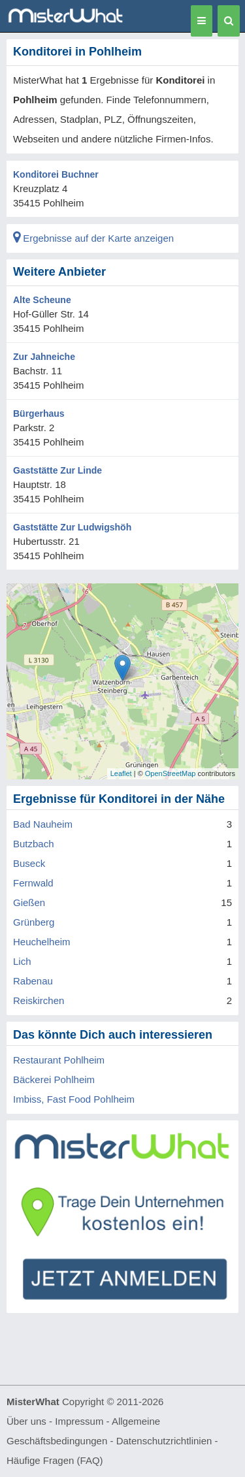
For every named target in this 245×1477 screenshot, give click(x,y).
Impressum (79, 1421)
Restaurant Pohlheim (59, 1059)
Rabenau (33, 980)
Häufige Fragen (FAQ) (55, 1460)
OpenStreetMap (170, 773)
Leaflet (121, 773)
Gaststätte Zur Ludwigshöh (72, 527)
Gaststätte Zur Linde (57, 470)
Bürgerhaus (39, 413)
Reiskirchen (38, 1000)
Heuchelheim (42, 941)
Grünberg (33, 922)
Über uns (26, 1421)
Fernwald (33, 882)
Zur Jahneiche (44, 356)
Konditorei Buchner (56, 174)
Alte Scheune (42, 300)
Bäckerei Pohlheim (54, 1079)
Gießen (29, 902)
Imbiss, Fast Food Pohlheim (74, 1099)
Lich (22, 961)
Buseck (29, 863)
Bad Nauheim (43, 824)
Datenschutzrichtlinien (164, 1440)
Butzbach (33, 843)
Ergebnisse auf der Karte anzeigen (93, 238)
